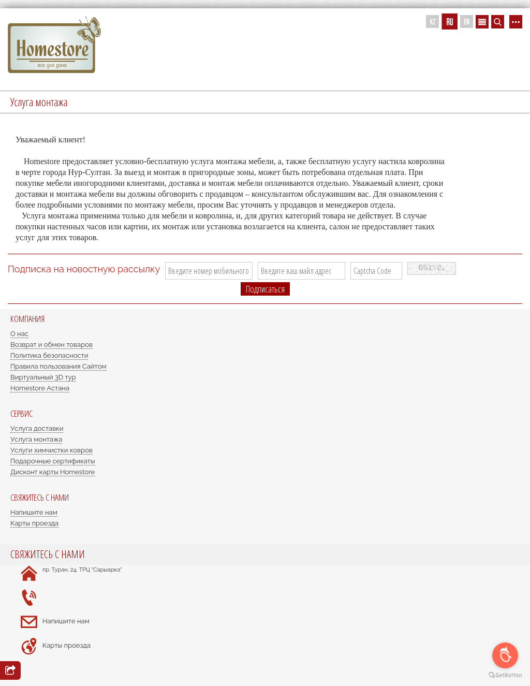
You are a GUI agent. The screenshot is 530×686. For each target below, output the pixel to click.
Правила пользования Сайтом (58, 366)
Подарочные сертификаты (52, 461)
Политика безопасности (49, 355)
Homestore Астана (39, 388)
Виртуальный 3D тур (43, 377)
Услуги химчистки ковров (51, 450)
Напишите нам (33, 512)
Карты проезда (34, 523)
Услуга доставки (36, 428)
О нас (19, 334)
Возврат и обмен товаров (51, 344)
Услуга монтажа (36, 439)
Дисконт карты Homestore (52, 472)
